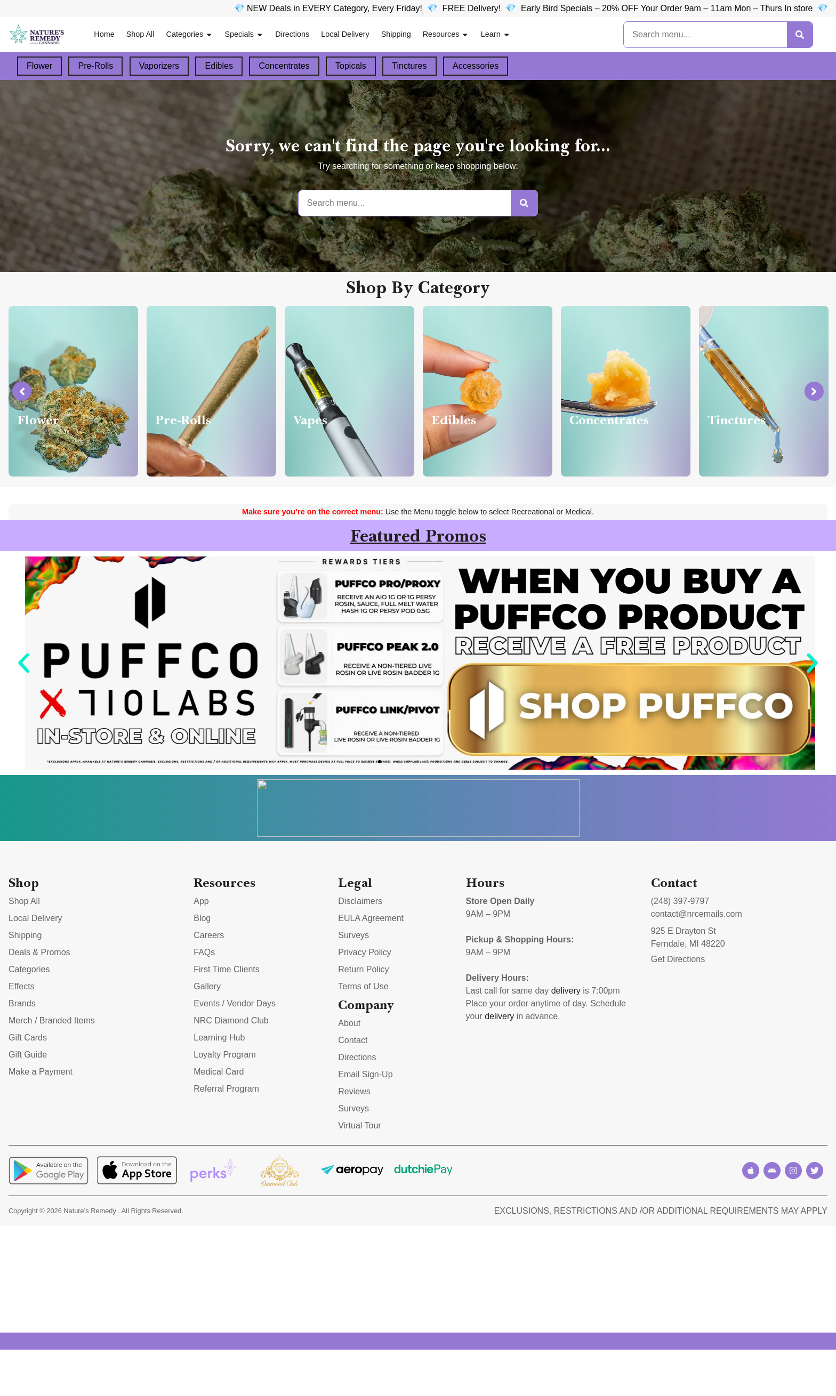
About (349, 1023)
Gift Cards (28, 1037)
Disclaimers (360, 901)
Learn (495, 35)
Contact (352, 1040)
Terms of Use (363, 986)
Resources (446, 35)
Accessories (476, 65)
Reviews (354, 1091)
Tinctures (409, 65)
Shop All (140, 34)
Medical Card (219, 1071)
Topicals (350, 65)
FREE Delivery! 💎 (531, 8)
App (201, 901)
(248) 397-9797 (680, 901)
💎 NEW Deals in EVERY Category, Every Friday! (377, 8)
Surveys (353, 935)
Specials (243, 35)
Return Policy (363, 969)
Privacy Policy (364, 952)
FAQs (204, 952)
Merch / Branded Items (52, 1020)
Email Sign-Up (365, 1074)
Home (104, 34)
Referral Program (226, 1088)
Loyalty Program (225, 1054)
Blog (202, 918)
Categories (189, 35)
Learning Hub (219, 1037)
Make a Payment (41, 1071)
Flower (39, 65)
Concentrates (284, 65)
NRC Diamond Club (231, 1020)
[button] (24, 663)
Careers (209, 935)
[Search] (800, 34)
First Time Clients (227, 969)
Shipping (396, 34)
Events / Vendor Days (235, 1003)
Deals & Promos (39, 952)
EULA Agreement (371, 918)
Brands (22, 1003)
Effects (22, 986)
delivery (566, 990)
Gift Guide (28, 1054)
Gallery (207, 986)
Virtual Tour (359, 1125)
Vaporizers (159, 65)
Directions (292, 34)
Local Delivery (345, 34)
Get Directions (678, 959)
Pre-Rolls (95, 65)
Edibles (218, 65)
